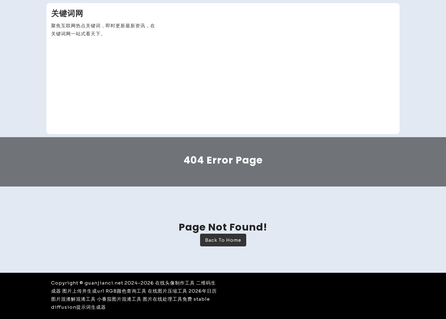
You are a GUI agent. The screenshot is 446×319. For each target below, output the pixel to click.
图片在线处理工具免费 (167, 299)
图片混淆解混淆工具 (73, 299)
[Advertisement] (223, 86)
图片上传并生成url (83, 291)
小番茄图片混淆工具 (119, 299)
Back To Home (223, 240)
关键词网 (67, 13)
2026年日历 (203, 291)
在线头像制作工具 (175, 283)
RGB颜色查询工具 (126, 291)
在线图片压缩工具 (167, 291)
